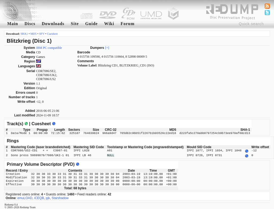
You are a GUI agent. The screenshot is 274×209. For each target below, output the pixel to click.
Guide (91, 23)
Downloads (53, 23)
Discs (29, 23)
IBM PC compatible (49, 48)
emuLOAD (24, 197)
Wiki (109, 23)
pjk (48, 197)
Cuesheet (52, 33)
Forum (128, 23)
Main (12, 23)
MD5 (34, 33)
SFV (41, 33)
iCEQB (39, 197)
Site (75, 23)
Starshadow (60, 197)
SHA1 (24, 33)
